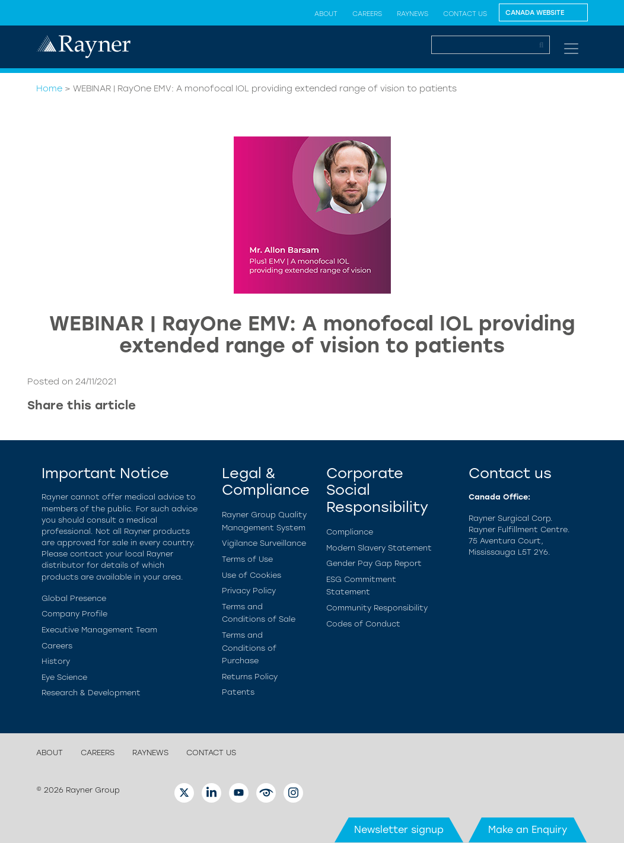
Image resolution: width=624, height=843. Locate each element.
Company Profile (74, 613)
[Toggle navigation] (571, 49)
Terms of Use (247, 559)
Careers (367, 13)
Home (49, 88)
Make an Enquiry (527, 829)
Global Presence (74, 598)
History (56, 661)
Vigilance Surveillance (264, 543)
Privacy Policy (249, 590)
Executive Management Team (99, 629)
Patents (238, 692)
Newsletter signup (399, 829)
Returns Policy (250, 676)
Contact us (465, 13)
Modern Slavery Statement (379, 547)
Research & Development (91, 692)
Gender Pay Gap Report (374, 563)
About (326, 13)
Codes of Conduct (363, 623)
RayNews (412, 13)
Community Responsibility (377, 607)
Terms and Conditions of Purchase (249, 648)
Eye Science (64, 677)
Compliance (349, 531)
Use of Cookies (251, 575)
